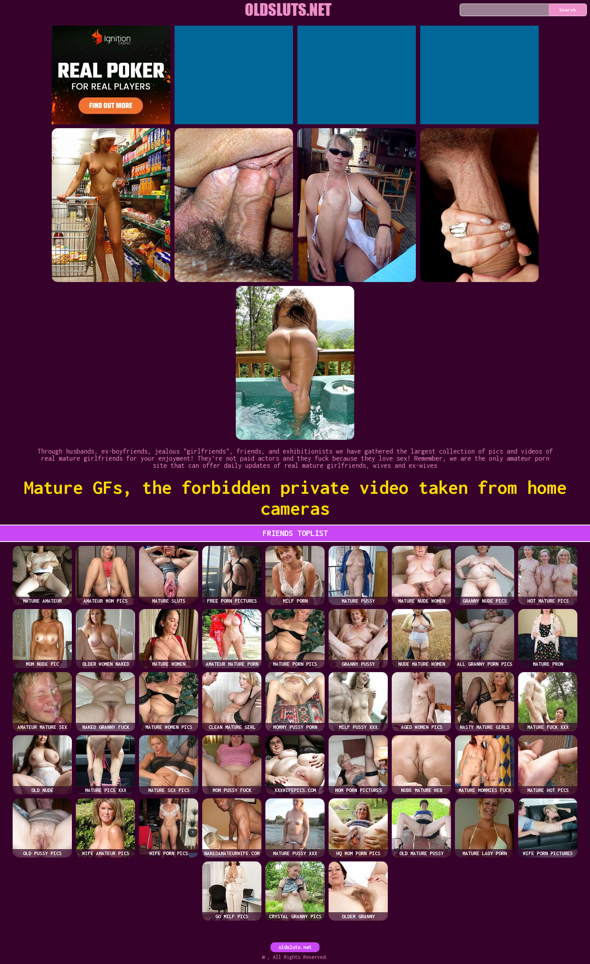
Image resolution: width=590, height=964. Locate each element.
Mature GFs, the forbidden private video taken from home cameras (295, 498)
